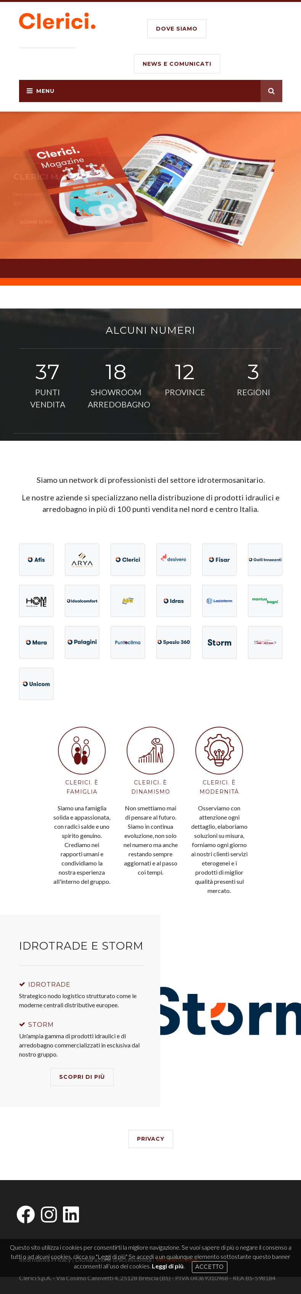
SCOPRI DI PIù (82, 1076)
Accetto (209, 1266)
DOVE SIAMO (177, 28)
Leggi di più (167, 1266)
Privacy (150, 1138)
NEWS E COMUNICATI (177, 63)
